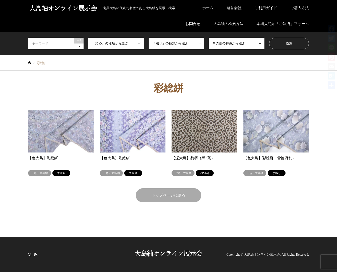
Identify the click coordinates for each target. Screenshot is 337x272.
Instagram (29, 254)
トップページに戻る (168, 195)
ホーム (207, 8)
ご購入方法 (299, 8)
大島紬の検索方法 (228, 24)
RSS (35, 254)
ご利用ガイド (266, 8)
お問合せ (192, 24)
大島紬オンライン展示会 (262, 254)
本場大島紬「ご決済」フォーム (282, 24)
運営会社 (234, 8)
